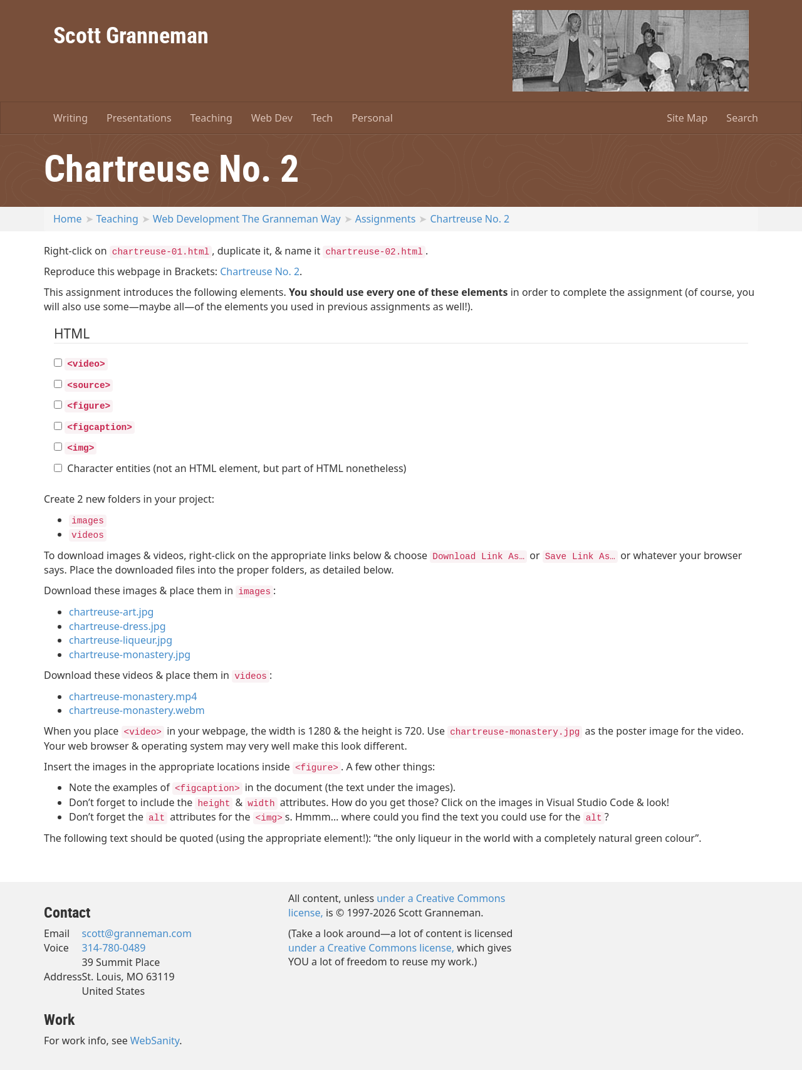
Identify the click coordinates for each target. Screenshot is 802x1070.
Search (742, 118)
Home (67, 219)
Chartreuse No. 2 (469, 219)
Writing (70, 118)
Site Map (687, 118)
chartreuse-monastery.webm (137, 710)
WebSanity (155, 1040)
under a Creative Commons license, (371, 948)
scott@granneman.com (137, 933)
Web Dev (272, 118)
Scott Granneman (131, 34)
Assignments (385, 219)
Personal (372, 118)
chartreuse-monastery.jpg (129, 654)
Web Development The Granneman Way (247, 219)
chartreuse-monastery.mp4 (133, 696)
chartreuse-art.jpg (111, 612)
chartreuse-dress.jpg (117, 626)
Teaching (211, 118)
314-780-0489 (114, 948)
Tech (322, 118)
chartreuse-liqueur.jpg (120, 640)
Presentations (139, 118)
